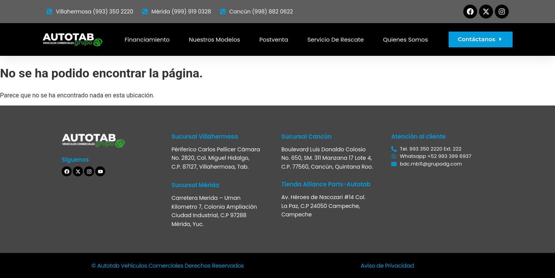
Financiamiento (147, 39)
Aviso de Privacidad (387, 265)
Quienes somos (405, 39)
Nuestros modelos (214, 39)
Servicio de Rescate (335, 39)
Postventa (273, 39)
